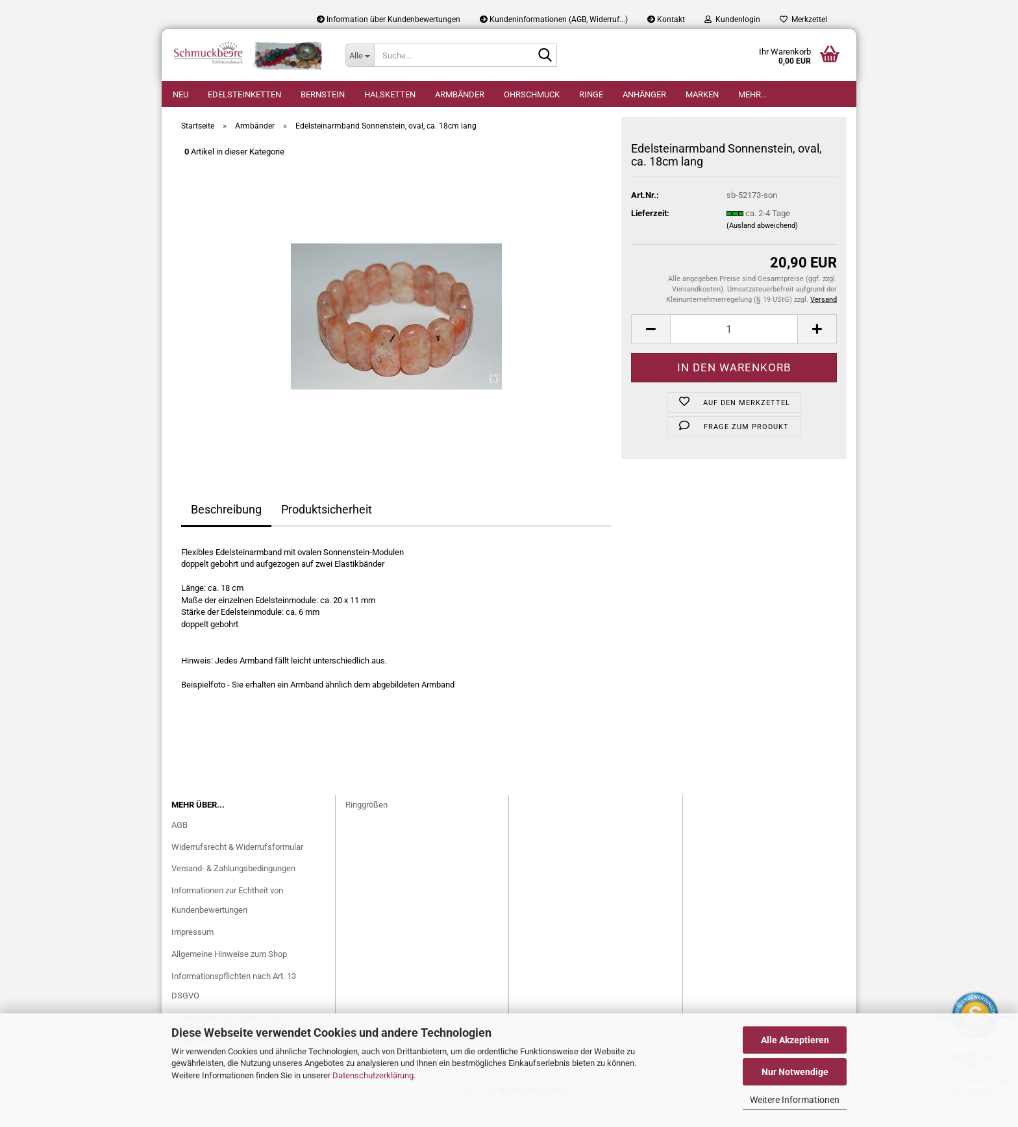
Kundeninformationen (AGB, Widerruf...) (554, 19)
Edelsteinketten (244, 94)
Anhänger (644, 94)
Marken (702, 94)
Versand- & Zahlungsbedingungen (233, 888)
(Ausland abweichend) (762, 245)
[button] (650, 348)
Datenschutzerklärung (373, 1075)
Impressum (192, 951)
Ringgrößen (366, 824)
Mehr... (752, 94)
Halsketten (390, 94)
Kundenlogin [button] (732, 19)
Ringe (591, 94)
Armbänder (459, 94)
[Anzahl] (734, 348)
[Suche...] (359, 55)
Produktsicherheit (326, 529)
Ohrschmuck (532, 94)
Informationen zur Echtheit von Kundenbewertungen (227, 919)
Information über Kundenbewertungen (388, 19)
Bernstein (323, 94)
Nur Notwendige (795, 1072)
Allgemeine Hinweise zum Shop (229, 973)
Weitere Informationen (794, 1100)
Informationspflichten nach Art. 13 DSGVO (233, 1005)
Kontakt (666, 19)
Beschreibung (226, 529)
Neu (180, 94)
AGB (179, 844)
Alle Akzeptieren (795, 1040)
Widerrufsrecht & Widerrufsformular (237, 866)
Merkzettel (803, 19)
